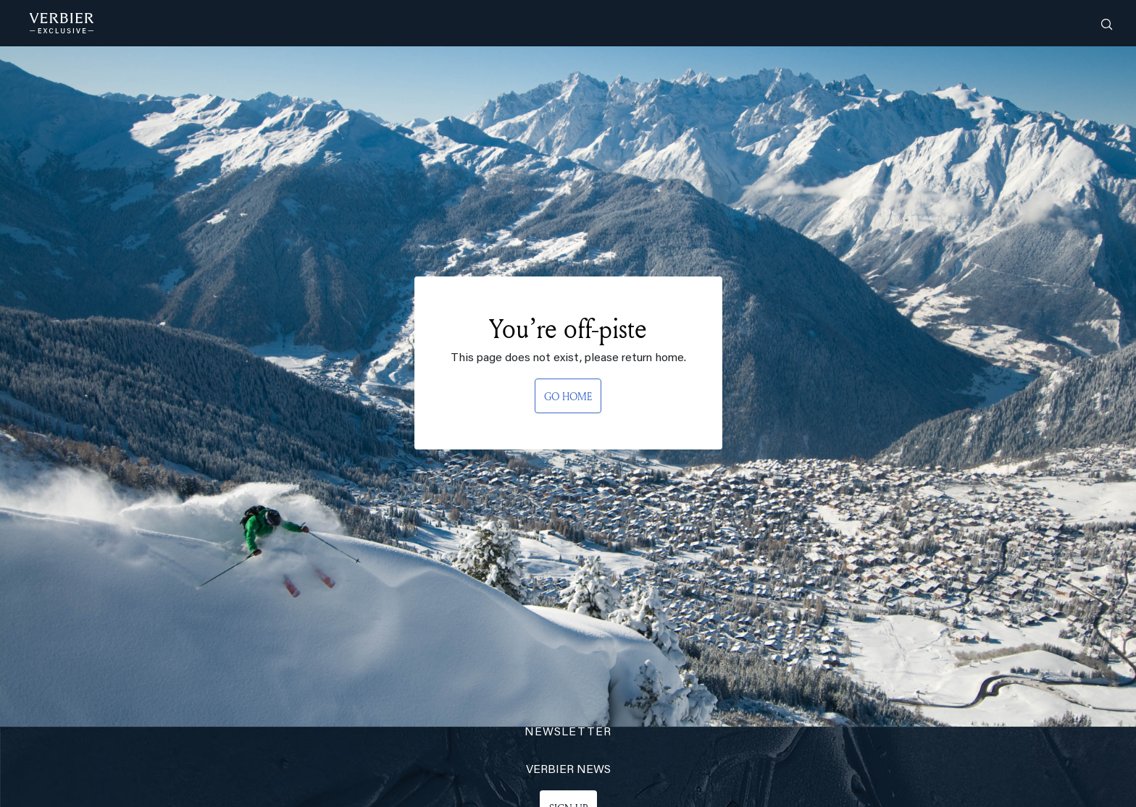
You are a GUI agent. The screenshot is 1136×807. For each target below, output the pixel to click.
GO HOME (568, 396)
